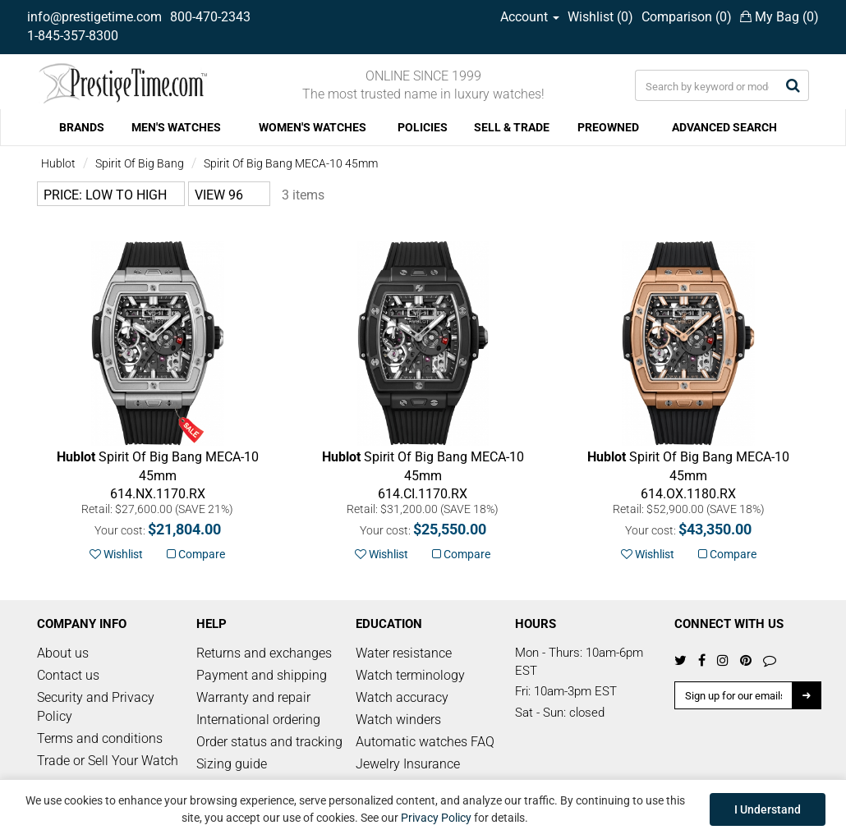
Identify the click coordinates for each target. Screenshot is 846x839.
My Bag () (779, 17)
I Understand (767, 809)
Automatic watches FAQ (425, 742)
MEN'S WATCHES (176, 127)
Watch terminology (410, 675)
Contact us (68, 675)
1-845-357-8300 (72, 36)
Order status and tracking (269, 742)
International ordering (258, 719)
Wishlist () (600, 17)
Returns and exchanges (264, 653)
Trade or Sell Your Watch (107, 760)
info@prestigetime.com (94, 17)
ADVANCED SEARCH (724, 127)
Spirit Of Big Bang (139, 163)
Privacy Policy (436, 817)
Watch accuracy (402, 697)
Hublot (58, 163)
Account (529, 17)
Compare (196, 554)
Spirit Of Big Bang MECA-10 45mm (291, 163)
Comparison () (686, 17)
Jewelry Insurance (408, 764)
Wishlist (116, 554)
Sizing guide (231, 764)
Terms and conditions (100, 738)
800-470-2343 (210, 17)
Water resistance (404, 653)
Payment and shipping (261, 675)
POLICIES (423, 127)
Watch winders (398, 719)
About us (63, 653)
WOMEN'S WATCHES (312, 127)
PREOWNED (608, 127)
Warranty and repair (253, 697)
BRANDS (81, 127)
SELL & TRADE (511, 127)
